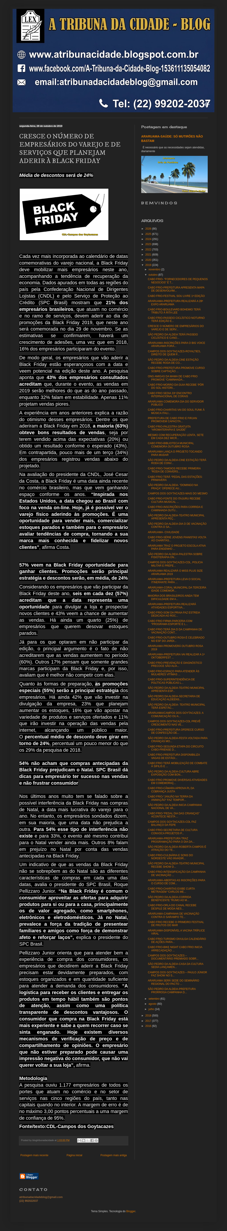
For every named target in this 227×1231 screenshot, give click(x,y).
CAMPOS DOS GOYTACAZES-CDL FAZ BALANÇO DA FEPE (172, 823)
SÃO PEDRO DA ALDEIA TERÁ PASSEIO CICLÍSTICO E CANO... (173, 336)
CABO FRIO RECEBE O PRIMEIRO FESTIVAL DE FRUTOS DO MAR (176, 924)
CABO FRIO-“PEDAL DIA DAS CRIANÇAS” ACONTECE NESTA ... (174, 815)
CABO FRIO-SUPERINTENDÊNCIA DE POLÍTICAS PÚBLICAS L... (171, 681)
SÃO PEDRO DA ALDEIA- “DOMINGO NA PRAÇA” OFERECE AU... (173, 487)
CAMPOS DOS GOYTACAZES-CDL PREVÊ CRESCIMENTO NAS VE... (174, 723)
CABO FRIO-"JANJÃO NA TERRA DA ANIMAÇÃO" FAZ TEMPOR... (170, 798)
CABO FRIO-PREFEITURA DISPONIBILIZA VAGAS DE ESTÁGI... (174, 756)
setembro (154, 998)
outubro (153, 274)
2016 (148, 1026)
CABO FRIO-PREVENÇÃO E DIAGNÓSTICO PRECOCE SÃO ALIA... (175, 664)
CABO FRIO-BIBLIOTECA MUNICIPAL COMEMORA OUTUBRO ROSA (171, 445)
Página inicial (74, 1155)
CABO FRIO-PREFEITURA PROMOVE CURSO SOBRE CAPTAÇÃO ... (176, 369)
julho (152, 1009)
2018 (148, 1015)
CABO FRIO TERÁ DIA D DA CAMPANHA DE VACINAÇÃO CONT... (175, 631)
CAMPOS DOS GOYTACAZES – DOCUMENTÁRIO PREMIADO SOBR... (173, 957)
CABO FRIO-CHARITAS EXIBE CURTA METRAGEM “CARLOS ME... (171, 890)
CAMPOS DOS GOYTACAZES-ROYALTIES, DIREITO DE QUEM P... (174, 353)
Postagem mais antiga (113, 1155)
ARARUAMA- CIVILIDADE (163, 532)
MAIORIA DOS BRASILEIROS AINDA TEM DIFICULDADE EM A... (173, 597)
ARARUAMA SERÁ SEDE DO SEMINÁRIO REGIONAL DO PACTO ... (173, 982)
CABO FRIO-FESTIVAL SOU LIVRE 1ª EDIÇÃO (176, 296)
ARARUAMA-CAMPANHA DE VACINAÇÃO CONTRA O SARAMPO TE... (173, 915)
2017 (148, 1020)
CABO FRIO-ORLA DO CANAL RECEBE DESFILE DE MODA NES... (172, 907)
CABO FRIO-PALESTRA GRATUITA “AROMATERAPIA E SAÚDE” (169, 428)
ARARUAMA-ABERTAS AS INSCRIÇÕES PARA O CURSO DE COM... (176, 882)
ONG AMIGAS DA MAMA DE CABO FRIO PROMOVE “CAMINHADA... (173, 378)
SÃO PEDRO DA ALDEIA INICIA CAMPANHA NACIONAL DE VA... (175, 806)
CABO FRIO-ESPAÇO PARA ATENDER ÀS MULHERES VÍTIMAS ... (173, 673)
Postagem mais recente (34, 1155)
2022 (148, 249)
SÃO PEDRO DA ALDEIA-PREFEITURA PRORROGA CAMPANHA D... (172, 990)
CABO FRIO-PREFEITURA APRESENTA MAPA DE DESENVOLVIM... (176, 289)
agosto (153, 1003)
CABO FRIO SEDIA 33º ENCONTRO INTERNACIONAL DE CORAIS (170, 395)
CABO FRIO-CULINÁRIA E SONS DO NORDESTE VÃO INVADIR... (170, 857)
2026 (148, 228)
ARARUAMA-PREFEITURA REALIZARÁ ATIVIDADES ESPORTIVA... (172, 606)
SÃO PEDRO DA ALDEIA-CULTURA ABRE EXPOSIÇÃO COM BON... (173, 773)
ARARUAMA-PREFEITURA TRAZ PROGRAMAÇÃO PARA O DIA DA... (171, 840)
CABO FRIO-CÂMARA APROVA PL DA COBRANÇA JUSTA (171, 790)
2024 (148, 239)
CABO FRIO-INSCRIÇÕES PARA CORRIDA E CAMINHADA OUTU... (175, 508)
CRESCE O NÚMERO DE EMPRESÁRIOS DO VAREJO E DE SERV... (176, 328)
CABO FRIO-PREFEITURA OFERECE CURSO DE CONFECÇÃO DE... (176, 731)
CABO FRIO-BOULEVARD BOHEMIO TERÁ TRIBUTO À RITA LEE (174, 311)
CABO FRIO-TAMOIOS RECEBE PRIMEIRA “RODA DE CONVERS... (174, 470)
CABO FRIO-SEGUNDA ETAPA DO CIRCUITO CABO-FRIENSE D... (176, 748)
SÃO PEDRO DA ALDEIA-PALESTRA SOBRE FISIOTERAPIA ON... (175, 556)
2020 (148, 259)
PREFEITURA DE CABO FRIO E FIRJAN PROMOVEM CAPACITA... (172, 420)
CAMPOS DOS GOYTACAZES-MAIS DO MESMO (177, 493)
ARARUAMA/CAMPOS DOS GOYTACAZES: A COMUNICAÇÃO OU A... (176, 714)
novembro (155, 269)
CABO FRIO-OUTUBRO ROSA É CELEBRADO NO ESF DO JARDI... (176, 639)
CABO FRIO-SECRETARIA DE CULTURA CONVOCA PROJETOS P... (173, 831)
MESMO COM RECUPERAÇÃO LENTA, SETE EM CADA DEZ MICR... (176, 437)
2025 (148, 234)
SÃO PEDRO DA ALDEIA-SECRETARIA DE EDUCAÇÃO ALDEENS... (174, 698)
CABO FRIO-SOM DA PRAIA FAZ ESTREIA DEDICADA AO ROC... (174, 614)
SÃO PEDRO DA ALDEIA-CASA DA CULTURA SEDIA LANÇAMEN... (175, 965)
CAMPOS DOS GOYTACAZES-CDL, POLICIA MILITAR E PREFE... (175, 564)
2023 (148, 244)
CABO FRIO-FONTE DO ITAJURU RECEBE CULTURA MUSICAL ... (174, 500)
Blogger (130, 1211)
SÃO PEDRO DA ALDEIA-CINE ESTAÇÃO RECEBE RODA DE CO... (173, 361)
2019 (148, 265)
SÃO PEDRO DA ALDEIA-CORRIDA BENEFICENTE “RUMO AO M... (169, 899)
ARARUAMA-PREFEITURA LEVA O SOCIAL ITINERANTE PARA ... (174, 581)
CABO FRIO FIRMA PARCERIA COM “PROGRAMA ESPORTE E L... (170, 622)
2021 (148, 254)
